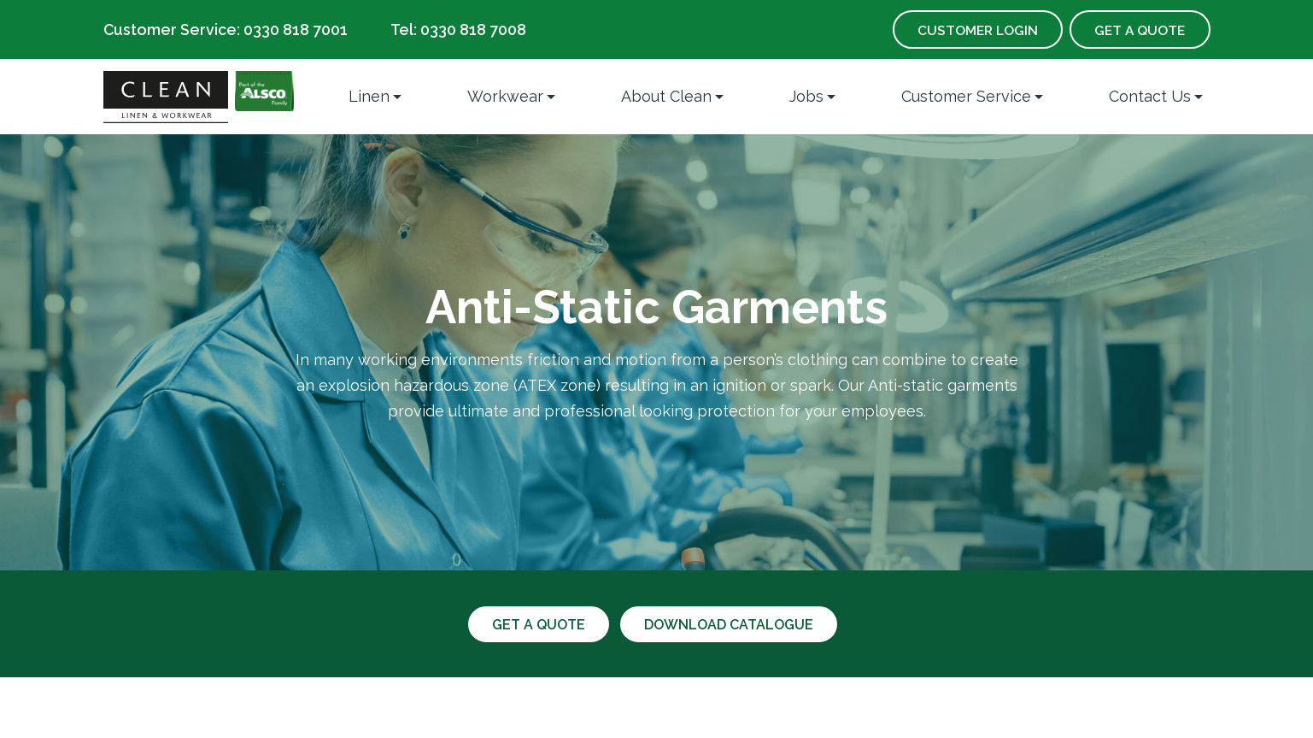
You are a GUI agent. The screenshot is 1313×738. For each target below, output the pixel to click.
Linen (369, 96)
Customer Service (966, 96)
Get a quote (536, 625)
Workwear (505, 96)
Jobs (806, 96)
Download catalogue (730, 625)
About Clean (666, 96)
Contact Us (1150, 96)
